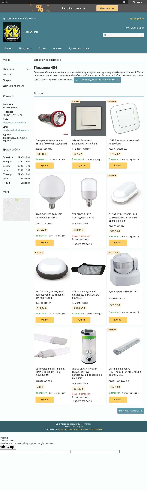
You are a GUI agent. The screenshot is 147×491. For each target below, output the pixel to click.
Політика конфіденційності (92, 429)
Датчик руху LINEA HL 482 (123, 291)
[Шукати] (140, 35)
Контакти (57, 48)
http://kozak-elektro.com (15, 122)
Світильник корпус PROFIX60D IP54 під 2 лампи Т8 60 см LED (125, 371)
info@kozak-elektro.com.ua (16, 130)
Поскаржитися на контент (68, 429)
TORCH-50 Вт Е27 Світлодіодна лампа (83, 216)
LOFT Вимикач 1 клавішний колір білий (124, 142)
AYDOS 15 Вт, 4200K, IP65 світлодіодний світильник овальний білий (123, 217)
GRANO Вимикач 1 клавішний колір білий (85, 142)
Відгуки (7, 80)
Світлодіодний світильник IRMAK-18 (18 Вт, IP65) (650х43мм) (50, 371)
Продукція (24, 48)
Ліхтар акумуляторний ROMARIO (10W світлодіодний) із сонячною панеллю (87, 373)
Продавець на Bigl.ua (73, 427)
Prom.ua (87, 424)
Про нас (42, 48)
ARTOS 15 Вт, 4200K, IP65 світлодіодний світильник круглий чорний (50, 294)
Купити (44, 165)
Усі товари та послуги (129, 411)
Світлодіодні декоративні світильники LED (98, 79)
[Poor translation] (11, 447)
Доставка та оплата (79, 48)
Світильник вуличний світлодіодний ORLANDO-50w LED (86, 294)
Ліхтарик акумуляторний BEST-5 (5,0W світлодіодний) (51, 142)
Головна (8, 48)
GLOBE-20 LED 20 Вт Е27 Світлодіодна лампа (49, 216)
